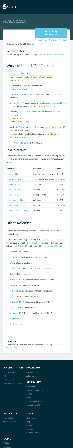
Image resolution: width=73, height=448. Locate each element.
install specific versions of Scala (52, 103)
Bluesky (52, 411)
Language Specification (12, 383)
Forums (52, 379)
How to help (8, 404)
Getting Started (9, 372)
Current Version (32, 372)
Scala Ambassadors (57, 376)
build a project (56, 94)
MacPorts (19, 127)
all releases (36, 44)
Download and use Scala (20, 94)
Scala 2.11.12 (18, 302)
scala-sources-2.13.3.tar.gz (18, 210)
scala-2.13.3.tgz (14, 174)
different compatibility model (52, 246)
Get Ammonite (16, 142)
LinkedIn (52, 422)
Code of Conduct (33, 411)
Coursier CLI (21, 73)
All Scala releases (17, 324)
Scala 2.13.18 (18, 279)
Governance (31, 404)
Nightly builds (16, 318)
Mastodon (53, 407)
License (29, 414)
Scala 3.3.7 (17, 268)
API (4, 376)
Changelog (53, 40)
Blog (28, 407)
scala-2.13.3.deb (14, 189)
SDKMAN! (20, 103)
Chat (51, 383)
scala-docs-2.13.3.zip (16, 205)
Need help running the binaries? (19, 89)
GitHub (52, 404)
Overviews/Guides (10, 379)
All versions (31, 376)
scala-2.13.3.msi (14, 179)
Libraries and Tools (57, 387)
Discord (52, 418)
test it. (17, 97)
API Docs (63, 40)
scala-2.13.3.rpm (14, 194)
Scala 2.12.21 (18, 290)
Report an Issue (9, 407)
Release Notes (41, 40)
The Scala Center (56, 390)
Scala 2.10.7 (17, 313)
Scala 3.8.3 (17, 257)
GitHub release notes (55, 54)
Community (54, 372)
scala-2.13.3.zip (13, 184)
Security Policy (32, 418)
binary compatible (32, 243)
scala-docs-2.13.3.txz (16, 200)
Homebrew (39, 111)
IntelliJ (38, 94)
